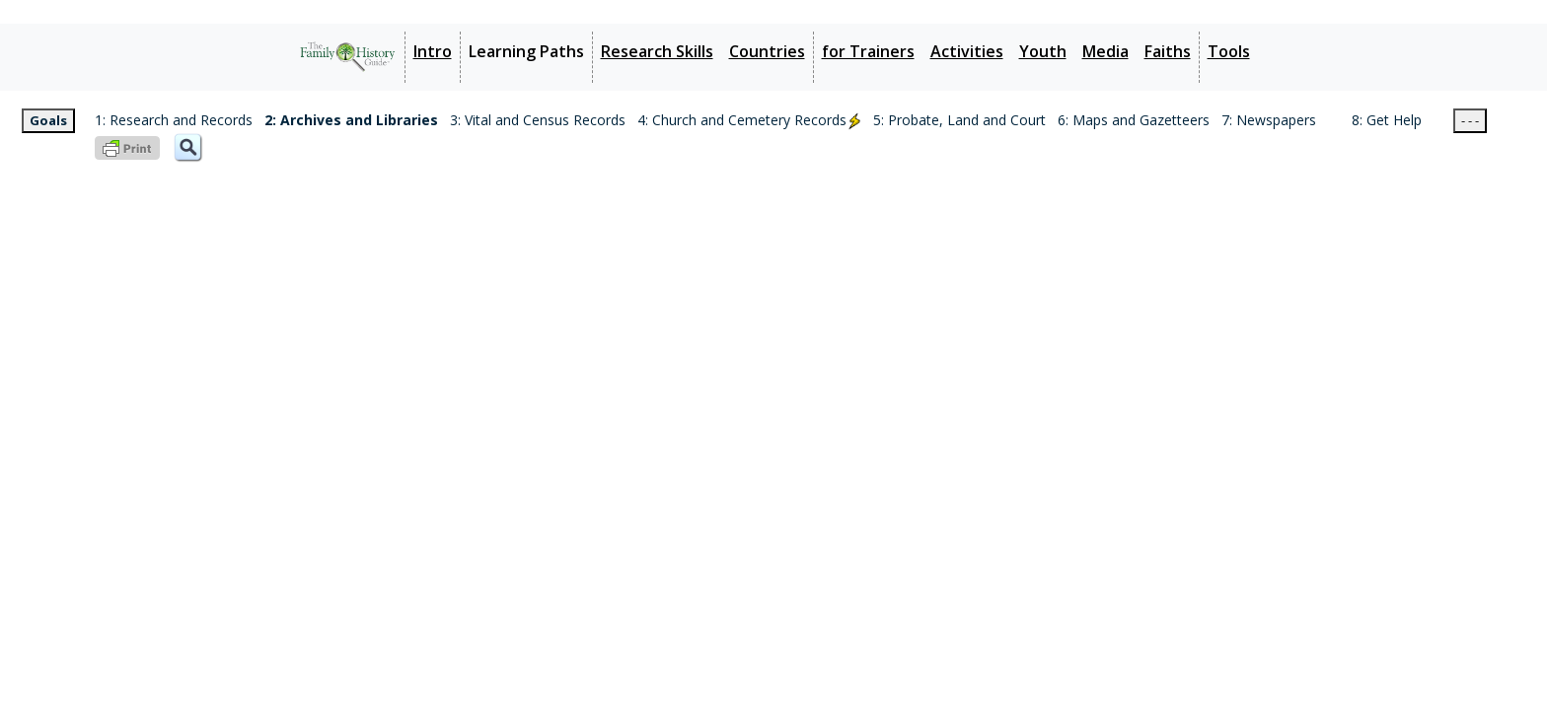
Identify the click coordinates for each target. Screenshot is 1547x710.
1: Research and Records (174, 119)
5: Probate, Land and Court (959, 119)
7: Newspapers (1268, 119)
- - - (1470, 120)
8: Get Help (1387, 119)
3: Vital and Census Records (538, 119)
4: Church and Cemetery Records (749, 119)
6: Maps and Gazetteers (1134, 119)
